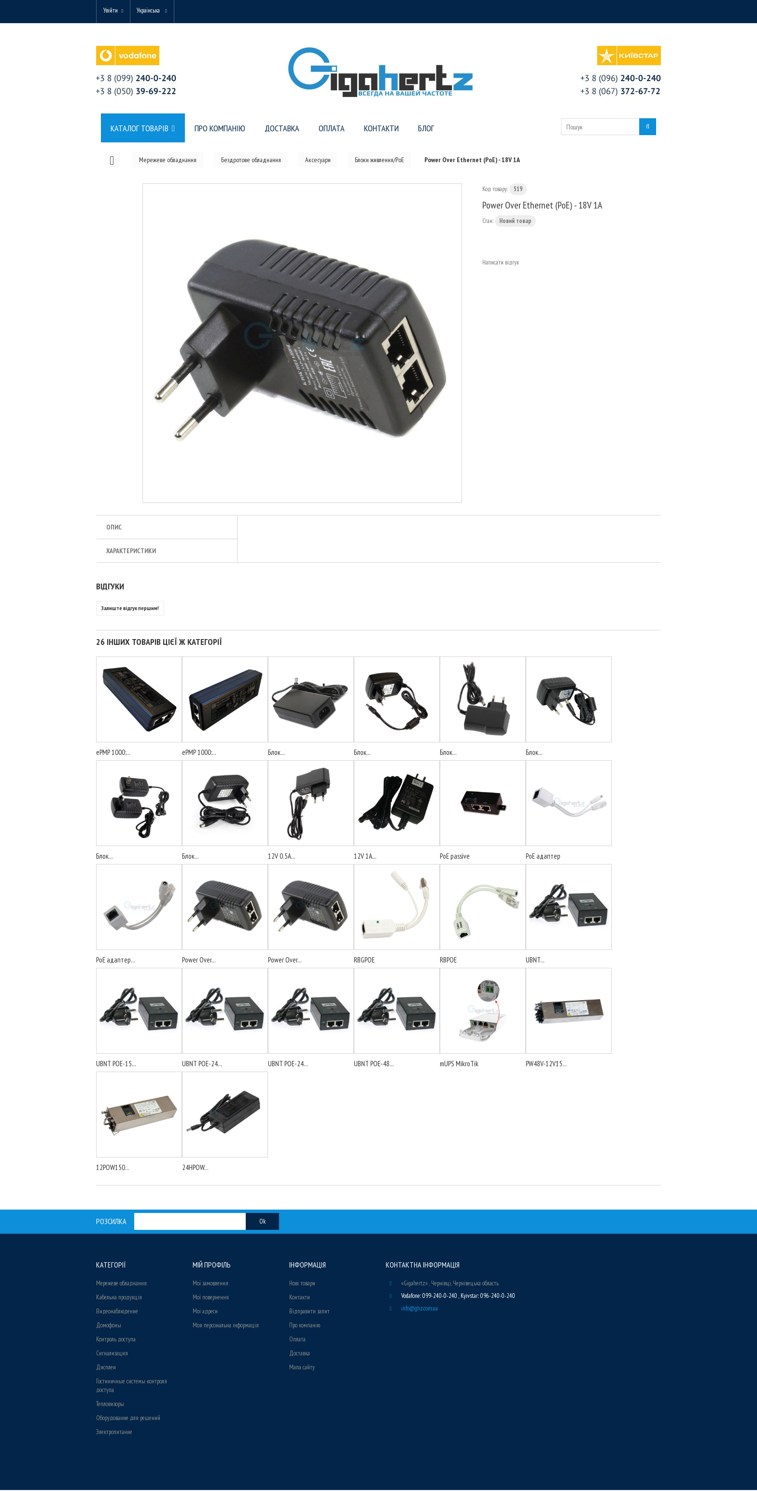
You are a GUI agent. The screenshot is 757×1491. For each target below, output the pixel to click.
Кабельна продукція (119, 1298)
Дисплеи (106, 1368)
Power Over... (199, 960)
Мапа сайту (302, 1368)
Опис (114, 528)
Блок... (276, 753)
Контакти (299, 1298)
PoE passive (455, 857)
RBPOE (448, 960)
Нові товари (302, 1284)
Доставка (299, 1354)
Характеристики (131, 551)
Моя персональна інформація (226, 1326)
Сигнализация (112, 1354)
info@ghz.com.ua (419, 1309)
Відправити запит (309, 1312)
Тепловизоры (110, 1405)
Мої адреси (205, 1312)
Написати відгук (500, 263)
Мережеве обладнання (121, 1284)
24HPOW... (195, 1168)
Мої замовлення (210, 1284)
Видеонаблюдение (117, 1312)
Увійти (111, 11)
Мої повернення (211, 1298)
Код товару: (495, 190)
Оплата (297, 1340)
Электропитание (114, 1433)
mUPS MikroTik (459, 1064)
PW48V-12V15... (546, 1064)
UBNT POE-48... (374, 1064)
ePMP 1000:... (113, 753)
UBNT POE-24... (202, 1064)
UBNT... (535, 960)
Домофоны (108, 1326)
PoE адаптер (543, 857)
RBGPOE (364, 960)
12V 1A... (365, 857)
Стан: (487, 222)
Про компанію (304, 1326)
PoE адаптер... (115, 960)
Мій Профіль (212, 1265)
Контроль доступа (116, 1340)
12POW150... (112, 1168)
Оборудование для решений (128, 1419)
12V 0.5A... (281, 857)
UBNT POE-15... (116, 1064)
